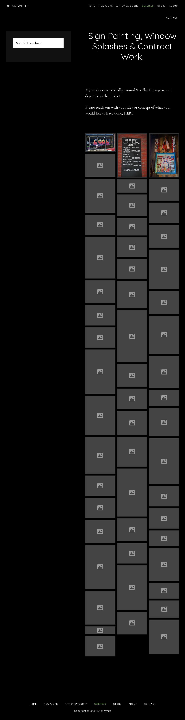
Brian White (17, 6)
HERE (129, 113)
